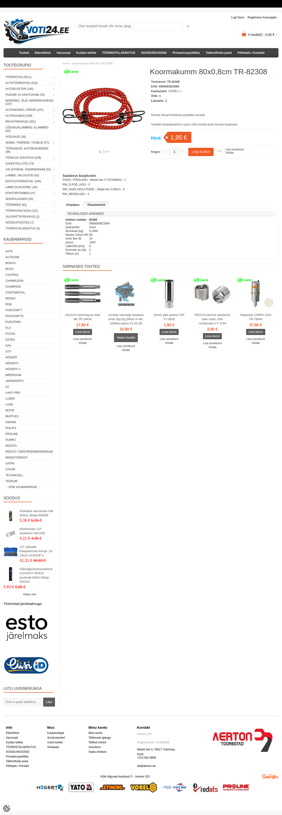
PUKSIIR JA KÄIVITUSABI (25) (25, 94)
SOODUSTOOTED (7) (19, 222)
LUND (9, 404)
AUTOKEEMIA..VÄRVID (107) (24, 110)
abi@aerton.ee (146, 766)
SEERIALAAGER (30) (19, 199)
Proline (11, 434)
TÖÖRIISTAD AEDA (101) (21, 210)
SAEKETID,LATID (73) (19, 163)
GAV (8, 345)
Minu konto (95, 733)
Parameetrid (96, 205)
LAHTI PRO (12, 392)
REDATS (11, 445)
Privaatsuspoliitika (186, 52)
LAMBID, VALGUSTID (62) (22, 175)
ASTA (9, 251)
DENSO (10, 298)
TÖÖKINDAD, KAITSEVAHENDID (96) (26, 150)
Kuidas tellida (86, 52)
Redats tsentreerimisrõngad (29, 451)
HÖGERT (11, 357)
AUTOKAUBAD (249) (18, 115)
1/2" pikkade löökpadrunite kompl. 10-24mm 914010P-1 (36, 551)
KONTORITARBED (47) (20, 193)
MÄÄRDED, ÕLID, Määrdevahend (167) (29, 102)
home (66, 63)
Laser (10, 398)
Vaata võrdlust (97, 751)
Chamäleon (14, 280)
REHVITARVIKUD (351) (20, 121)
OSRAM (10, 422)
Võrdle (229, 152)
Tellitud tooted (97, 742)
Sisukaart (53, 747)
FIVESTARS (13, 322)
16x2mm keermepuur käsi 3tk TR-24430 (82, 317)
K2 (7, 387)
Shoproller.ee (270, 776)
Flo (8, 328)
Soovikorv (94, 747)
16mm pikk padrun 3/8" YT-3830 (169, 317)
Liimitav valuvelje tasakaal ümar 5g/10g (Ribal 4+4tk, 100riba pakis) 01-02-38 (125, 319)
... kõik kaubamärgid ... (22, 487)
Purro (10, 440)
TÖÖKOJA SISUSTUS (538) (23, 157)
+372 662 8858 (146, 757)
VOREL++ (175, 91)
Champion (13, 286)
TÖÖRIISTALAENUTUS (118, 52)
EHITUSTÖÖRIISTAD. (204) (23, 181)
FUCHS (10, 333)
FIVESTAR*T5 (14, 316)
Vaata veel (29, 594)
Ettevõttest (43, 52)
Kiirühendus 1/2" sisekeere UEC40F (32, 531)
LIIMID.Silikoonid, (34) (21, 187)
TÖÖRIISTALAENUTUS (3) (22, 228)
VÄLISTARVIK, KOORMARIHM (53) (28, 169)
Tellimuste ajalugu (99, 737)
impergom (13, 375)
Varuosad (64, 52)
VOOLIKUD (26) (15, 136)
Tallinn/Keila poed (218, 52)
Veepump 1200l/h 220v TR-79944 (255, 317)
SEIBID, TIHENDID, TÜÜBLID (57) (27, 142)
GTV (8, 351)
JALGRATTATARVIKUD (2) (22, 216)
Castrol (12, 275)
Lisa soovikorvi (234, 149)
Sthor (10, 469)
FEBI (8, 304)
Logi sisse (237, 17)
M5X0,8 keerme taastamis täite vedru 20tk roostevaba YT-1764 (212, 319)
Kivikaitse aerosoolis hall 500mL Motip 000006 (36, 513)
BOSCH (10, 263)
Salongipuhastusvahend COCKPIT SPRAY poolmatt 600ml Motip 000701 (36, 575)
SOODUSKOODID (154, 52)
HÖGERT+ (12, 363)
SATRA (10, 463)
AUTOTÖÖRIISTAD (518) (21, 83)
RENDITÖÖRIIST (16, 457)
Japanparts (14, 381)
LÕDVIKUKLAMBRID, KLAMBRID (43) (26, 129)
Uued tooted (55, 742)
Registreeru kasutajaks (262, 17)
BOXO (9, 269)
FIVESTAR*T (13, 310)
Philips (10, 428)
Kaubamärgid (55, 733)
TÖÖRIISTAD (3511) (18, 77)
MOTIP (9, 410)
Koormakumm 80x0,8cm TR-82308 (92, 63)
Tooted (24, 52)
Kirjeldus (73, 205)
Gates (10, 339)
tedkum (11, 481)
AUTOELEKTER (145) (19, 89)
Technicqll (14, 475)
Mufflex (12, 416)
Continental (15, 292)
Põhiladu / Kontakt (251, 52)
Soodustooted (56, 737)
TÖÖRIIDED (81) (16, 205)
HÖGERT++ (13, 369)
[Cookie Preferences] (6, 808)
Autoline (12, 257)
